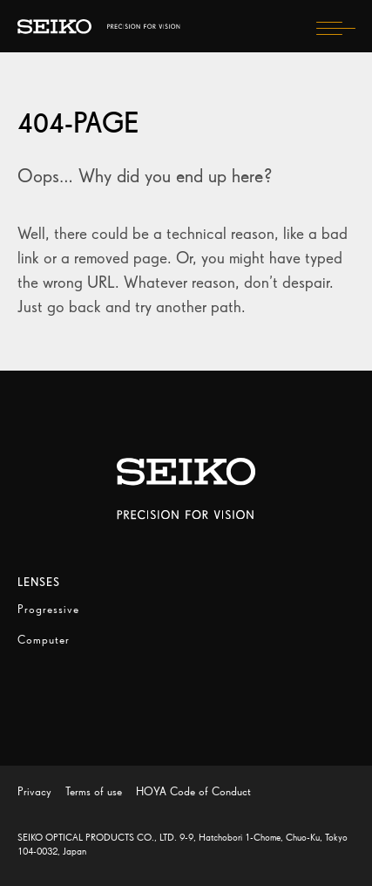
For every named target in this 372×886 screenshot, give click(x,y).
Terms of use (93, 791)
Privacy (34, 791)
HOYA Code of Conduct (193, 791)
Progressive (48, 609)
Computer (43, 639)
